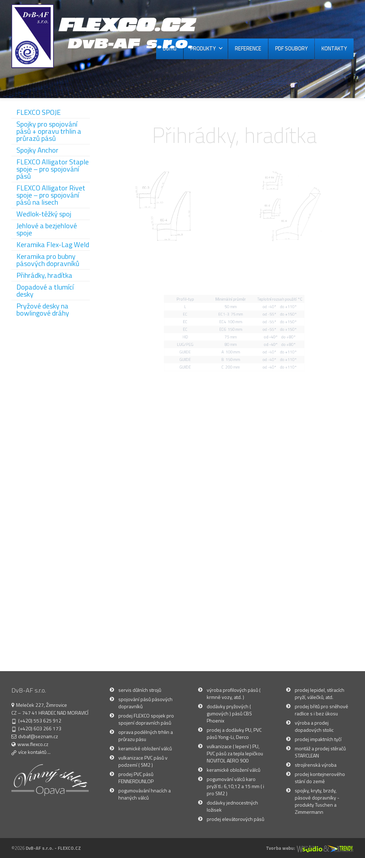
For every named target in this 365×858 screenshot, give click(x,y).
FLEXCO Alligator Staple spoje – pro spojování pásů (52, 169)
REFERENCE (248, 48)
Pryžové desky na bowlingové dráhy (42, 309)
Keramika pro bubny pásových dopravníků (47, 260)
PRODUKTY (206, 48)
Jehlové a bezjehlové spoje (46, 229)
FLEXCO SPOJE (38, 112)
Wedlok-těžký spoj (43, 213)
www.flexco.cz (32, 744)
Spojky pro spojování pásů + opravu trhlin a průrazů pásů (48, 131)
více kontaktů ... (34, 752)
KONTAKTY (334, 48)
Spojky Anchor (37, 149)
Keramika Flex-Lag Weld (52, 244)
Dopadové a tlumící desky (45, 290)
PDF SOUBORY (291, 48)
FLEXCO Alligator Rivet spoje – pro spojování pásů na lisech (50, 195)
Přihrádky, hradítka (44, 275)
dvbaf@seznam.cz (38, 736)
